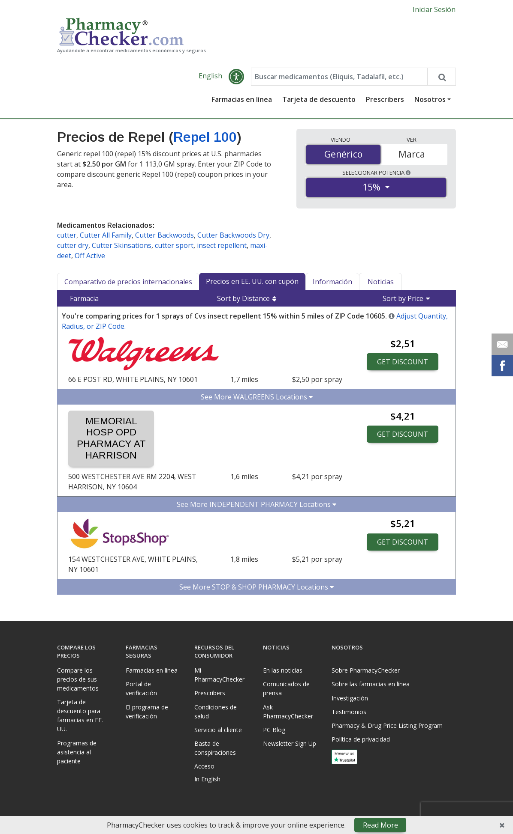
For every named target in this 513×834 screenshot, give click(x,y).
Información (332, 281)
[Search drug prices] (441, 76)
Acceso (204, 766)
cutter (66, 235)
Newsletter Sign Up (289, 743)
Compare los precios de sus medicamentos (78, 679)
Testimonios (349, 712)
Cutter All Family (106, 235)
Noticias (381, 281)
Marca (411, 154)
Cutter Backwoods (164, 235)
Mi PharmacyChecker (219, 674)
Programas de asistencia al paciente (77, 752)
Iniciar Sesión (434, 9)
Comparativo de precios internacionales (128, 281)
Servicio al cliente (218, 730)
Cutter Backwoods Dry (233, 235)
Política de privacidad (361, 739)
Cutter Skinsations (121, 245)
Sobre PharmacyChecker (366, 670)
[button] (236, 76)
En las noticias (282, 670)
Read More (380, 825)
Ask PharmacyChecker (288, 711)
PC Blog (274, 730)
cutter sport (174, 245)
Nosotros (430, 99)
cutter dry (72, 245)
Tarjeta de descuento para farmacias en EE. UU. (80, 715)
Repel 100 (205, 137)
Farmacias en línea (241, 99)
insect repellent (222, 245)
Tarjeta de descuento (319, 99)
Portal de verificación (141, 688)
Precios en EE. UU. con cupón (252, 281)
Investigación (350, 698)
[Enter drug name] (339, 76)
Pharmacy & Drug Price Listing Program (387, 725)
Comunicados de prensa (286, 688)
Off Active (90, 255)
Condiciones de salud (215, 711)
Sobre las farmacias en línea (371, 684)
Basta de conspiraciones (215, 748)
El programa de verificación (147, 711)
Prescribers (385, 99)
